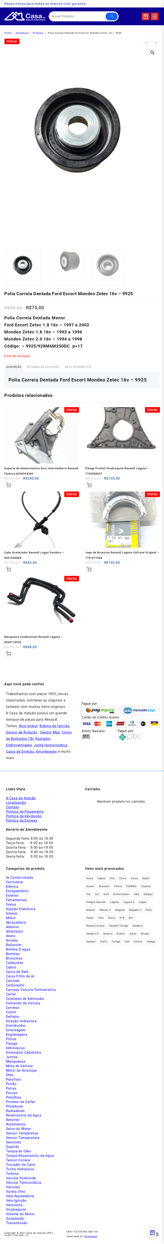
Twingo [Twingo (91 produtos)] (116, 945)
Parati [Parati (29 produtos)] (90, 921)
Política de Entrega (21, 824)
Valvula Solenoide (21, 1182)
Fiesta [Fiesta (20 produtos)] (118, 890)
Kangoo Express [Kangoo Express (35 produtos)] (96, 905)
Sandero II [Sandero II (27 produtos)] (92, 937)
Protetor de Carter (20, 1105)
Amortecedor (46, 755)
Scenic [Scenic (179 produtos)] (121, 937)
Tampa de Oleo (18, 1155)
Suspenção (15, 1222)
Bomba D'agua (18, 953)
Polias (11, 1092)
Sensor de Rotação (21, 736)
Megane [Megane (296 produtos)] (120, 913)
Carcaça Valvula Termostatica (31, 993)
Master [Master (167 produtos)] (90, 913)
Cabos (11, 971)
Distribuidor (16, 1029)
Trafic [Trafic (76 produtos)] (103, 945)
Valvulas (13, 1191)
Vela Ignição (16, 1204)
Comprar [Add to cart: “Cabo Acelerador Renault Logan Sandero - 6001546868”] (8, 571)
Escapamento (17, 895)
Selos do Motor (18, 1132)
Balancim (14, 948)
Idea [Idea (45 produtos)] (136, 897)
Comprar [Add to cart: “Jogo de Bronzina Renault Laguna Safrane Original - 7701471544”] (89, 571)
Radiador (42, 743)
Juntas (12, 1061)
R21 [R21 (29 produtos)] (131, 921)
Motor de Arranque (21, 1074)
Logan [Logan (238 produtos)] (142, 905)
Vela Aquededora (20, 1200)
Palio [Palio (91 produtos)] (149, 913)
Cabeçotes (14, 966)
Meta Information (92, 367)
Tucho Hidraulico (20, 1173)
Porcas (12, 1096)
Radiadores (15, 1114)
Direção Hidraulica (21, 1025)
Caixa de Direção (20, 755)
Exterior (12, 899)
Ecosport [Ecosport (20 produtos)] (104, 890)
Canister (13, 984)
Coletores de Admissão (25, 1002)
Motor (11, 922)
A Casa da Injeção (21, 802)
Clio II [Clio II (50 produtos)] (122, 882)
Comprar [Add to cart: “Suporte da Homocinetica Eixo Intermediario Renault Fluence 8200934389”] (8, 486)
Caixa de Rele (17, 975)
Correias (13, 1011)
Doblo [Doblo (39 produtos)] (145, 882)
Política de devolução (24, 820)
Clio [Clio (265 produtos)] (112, 882)
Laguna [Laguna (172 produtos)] (114, 905)
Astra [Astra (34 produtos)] (89, 882)
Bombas (13, 957)
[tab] (16, 368)
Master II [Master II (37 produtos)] (105, 913)
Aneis (10, 939)
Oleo (9, 1079)
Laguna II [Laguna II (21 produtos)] (129, 905)
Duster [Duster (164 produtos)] (90, 890)
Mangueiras (16, 1065)
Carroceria (14, 886)
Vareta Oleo (15, 1195)
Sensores (13, 1146)
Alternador (14, 935)
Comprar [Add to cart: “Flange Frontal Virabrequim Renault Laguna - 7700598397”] (89, 486)
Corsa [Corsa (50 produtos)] (134, 882)
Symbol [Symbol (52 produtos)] (90, 945)
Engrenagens (17, 1038)
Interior (12, 917)
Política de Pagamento (25, 815)
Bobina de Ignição (55, 730)
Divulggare (90, 1240)
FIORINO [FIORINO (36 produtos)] (131, 890)
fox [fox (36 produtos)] (88, 897)
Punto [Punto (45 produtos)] (111, 921)
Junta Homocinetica (50, 749)
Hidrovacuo (15, 1052)
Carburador (15, 989)
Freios (11, 908)
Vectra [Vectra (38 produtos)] (138, 945)
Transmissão (17, 1227)
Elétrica (12, 890)
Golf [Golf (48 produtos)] (106, 897)
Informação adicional (51, 367)
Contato (12, 811)
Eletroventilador (19, 749)
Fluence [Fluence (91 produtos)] (146, 890)
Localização (16, 806)
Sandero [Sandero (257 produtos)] (138, 929)
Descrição (17, 367)
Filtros (11, 1043)
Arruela (12, 944)
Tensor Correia (18, 1164)
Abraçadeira (16, 926)
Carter (11, 998)
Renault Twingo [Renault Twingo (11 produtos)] (118, 929)
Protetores (14, 1110)
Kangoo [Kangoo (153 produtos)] (148, 897)
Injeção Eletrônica (21, 913)
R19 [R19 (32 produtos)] (122, 921)
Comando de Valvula (23, 1007)
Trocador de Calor (21, 1168)
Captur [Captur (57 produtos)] (102, 882)
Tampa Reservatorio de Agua (30, 1159)
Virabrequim (16, 1213)
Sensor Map (50, 736)
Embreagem (16, 1034)
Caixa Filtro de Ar (20, 980)
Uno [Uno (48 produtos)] (127, 945)
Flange (11, 1047)
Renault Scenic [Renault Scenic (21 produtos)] (95, 929)
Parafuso (13, 1083)
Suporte (12, 1150)
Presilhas (13, 1101)
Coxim (11, 1016)
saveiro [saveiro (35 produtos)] (108, 937)
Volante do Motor (20, 1218)
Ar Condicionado (20, 881)
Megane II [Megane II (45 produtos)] (135, 913)
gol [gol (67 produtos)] (97, 897)
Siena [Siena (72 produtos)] (133, 937)
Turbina (12, 1177)
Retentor (13, 1123)
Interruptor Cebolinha (23, 1056)
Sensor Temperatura (23, 1141)
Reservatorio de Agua (23, 1119)
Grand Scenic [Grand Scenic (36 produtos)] (121, 897)
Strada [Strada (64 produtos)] (145, 937)
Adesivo (12, 931)
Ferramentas (16, 904)
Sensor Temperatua (22, 1137)
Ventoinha (14, 1209)
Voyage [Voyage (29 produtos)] (150, 945)
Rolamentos (16, 1128)
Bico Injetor (28, 730)
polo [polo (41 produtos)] (101, 921)
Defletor (12, 1020)
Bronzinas (14, 962)
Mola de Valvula (19, 1070)
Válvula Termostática (23, 1186)
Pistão (11, 1088)
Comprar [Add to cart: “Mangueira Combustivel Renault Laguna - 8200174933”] (8, 657)
